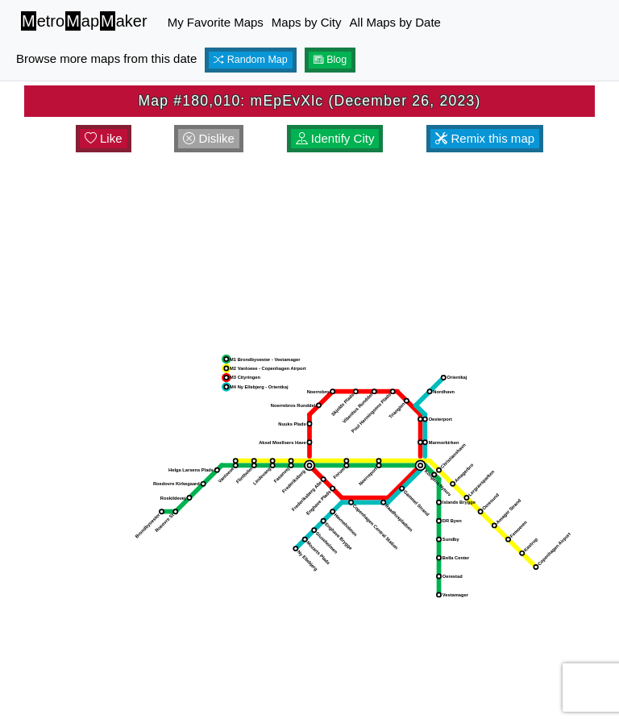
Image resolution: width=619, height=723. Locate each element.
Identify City (335, 138)
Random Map (251, 59)
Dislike (209, 138)
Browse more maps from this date (106, 58)
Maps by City (307, 22)
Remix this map (484, 138)
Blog (330, 59)
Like (104, 138)
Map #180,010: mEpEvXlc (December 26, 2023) (309, 101)
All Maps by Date (395, 22)
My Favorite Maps (216, 22)
